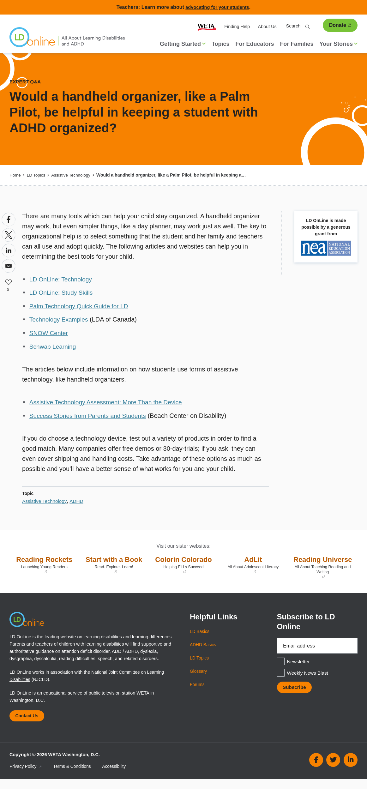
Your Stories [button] (338, 44)
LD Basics (200, 639)
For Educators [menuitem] (254, 44)
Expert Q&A (25, 81)
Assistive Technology (73, 175)
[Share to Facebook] (8, 219)
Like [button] (8, 281)
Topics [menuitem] (221, 44)
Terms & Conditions (74, 776)
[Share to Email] (8, 266)
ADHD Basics (203, 653)
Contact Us (28, 724)
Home (15, 175)
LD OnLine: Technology (62, 279)
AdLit (253, 563)
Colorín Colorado (183, 563)
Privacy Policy (26, 776)
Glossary (199, 679)
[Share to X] (8, 235)
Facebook (316, 770)
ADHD (78, 499)
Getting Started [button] (183, 44)
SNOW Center (49, 332)
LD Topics (36, 175)
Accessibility (117, 776)
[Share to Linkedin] (8, 250)
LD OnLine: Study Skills (62, 292)
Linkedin (351, 770)
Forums (197, 693)
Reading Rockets (44, 563)
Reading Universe (322, 571)
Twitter (333, 770)
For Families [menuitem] (296, 44)
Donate (340, 25)
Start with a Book (113, 563)
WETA (206, 27)
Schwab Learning (53, 345)
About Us (267, 26)
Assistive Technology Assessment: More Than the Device (109, 401)
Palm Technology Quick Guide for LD (81, 305)
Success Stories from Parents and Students (90, 414)
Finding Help (237, 26)
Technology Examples (60, 319)
